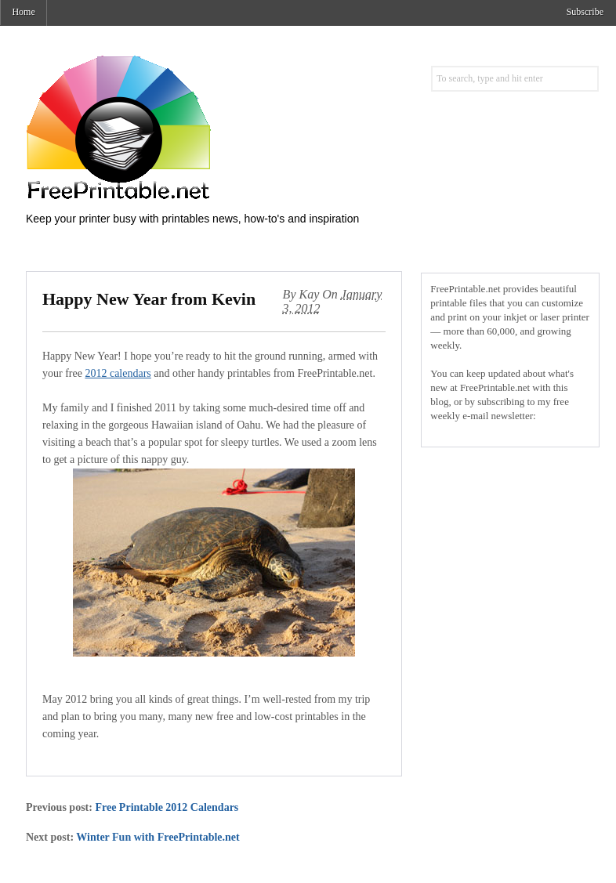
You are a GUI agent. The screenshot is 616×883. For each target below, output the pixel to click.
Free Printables (182, 127)
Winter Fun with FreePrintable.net (157, 837)
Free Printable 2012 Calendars (166, 807)
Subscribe (585, 11)
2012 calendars (117, 373)
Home (23, 11)
